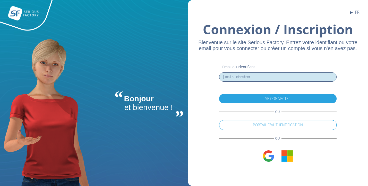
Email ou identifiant (238, 66)
